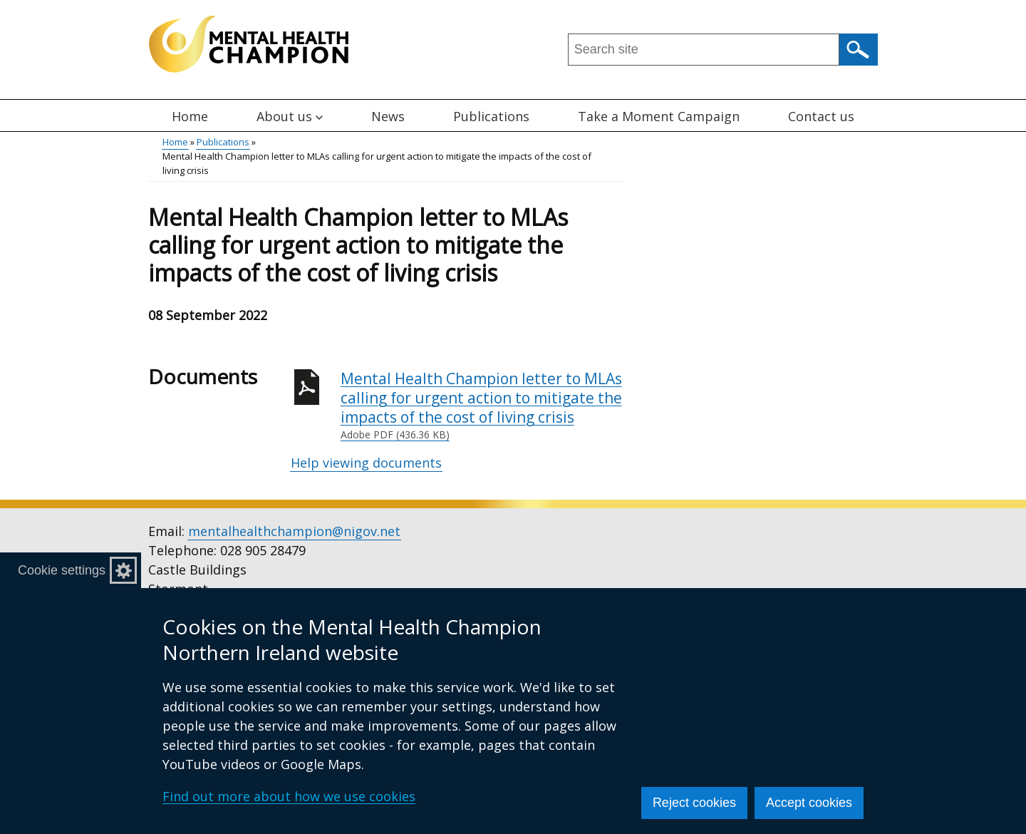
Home (190, 116)
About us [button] (289, 116)
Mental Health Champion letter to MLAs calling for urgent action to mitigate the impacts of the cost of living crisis (482, 405)
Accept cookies (809, 803)
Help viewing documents (366, 462)
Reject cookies (694, 803)
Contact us (821, 116)
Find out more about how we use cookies (288, 796)
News (388, 116)
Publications (491, 116)
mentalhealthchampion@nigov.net (294, 531)
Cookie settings (61, 570)
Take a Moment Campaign (659, 116)
